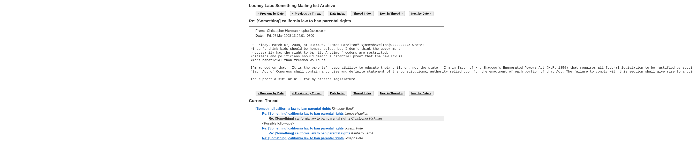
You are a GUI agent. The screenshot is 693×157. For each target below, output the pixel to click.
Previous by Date (272, 13)
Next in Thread (390, 13)
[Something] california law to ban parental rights (293, 108)
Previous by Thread (308, 13)
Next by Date (420, 13)
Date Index (337, 13)
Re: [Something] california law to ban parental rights (303, 113)
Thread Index (362, 13)
